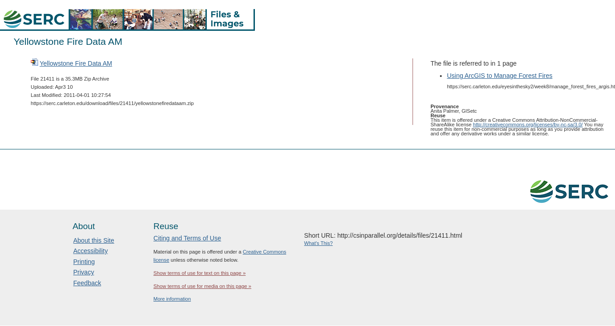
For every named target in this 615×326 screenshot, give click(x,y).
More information (172, 299)
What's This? (318, 243)
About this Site (93, 240)
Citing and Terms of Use (187, 238)
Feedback (87, 283)
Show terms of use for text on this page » (199, 273)
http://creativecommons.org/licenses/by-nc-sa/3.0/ (528, 124)
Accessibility (90, 250)
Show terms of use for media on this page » (202, 286)
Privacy (83, 272)
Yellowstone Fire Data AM (75, 63)
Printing (84, 261)
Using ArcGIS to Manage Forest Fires (499, 75)
